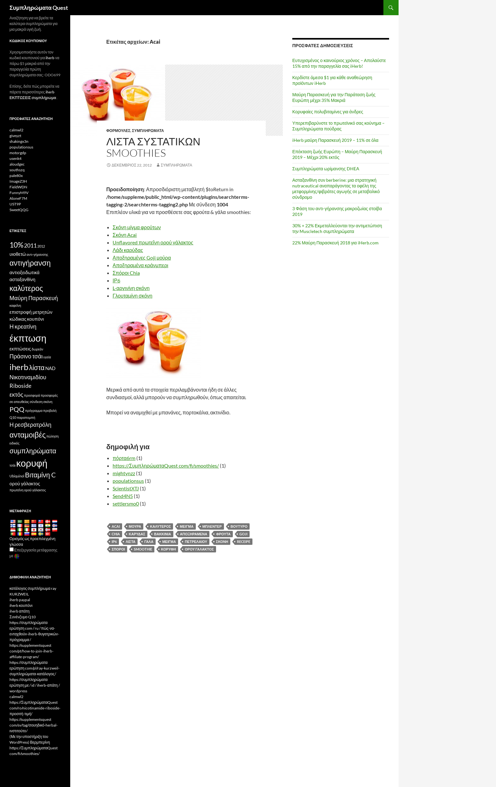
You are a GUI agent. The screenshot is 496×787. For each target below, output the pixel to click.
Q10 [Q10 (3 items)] (12, 417)
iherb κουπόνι (21, 605)
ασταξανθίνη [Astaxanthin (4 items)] (22, 279)
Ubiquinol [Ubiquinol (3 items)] (16, 476)
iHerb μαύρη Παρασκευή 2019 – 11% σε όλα (335, 140)
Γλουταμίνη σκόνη (132, 296)
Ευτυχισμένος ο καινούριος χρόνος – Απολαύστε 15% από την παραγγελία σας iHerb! (339, 63)
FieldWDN (18, 187)
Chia (116, 534)
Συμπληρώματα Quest (38, 7)
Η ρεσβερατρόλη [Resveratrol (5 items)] (30, 424)
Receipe (243, 541)
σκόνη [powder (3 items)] (48, 402)
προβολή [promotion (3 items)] (49, 410)
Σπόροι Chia (126, 273)
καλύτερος (160, 526)
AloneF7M (18, 198)
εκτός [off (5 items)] (16, 394)
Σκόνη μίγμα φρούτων (137, 227)
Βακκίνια (162, 534)
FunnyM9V (18, 192)
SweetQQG (18, 209)
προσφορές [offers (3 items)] (49, 395)
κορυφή (168, 549)
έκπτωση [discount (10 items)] (27, 337)
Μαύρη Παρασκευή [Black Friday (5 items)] (33, 297)
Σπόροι (118, 549)
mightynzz (124, 473)
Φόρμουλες (118, 130)
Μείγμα (186, 526)
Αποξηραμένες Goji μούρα (142, 258)
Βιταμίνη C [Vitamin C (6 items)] (40, 475)
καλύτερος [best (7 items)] (26, 288)
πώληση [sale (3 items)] (52, 436)
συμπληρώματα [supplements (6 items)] (32, 451)
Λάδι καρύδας (128, 250)
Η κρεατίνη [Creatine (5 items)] (22, 326)
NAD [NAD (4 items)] (50, 368)
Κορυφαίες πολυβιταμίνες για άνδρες (327, 111)
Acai (116, 526)
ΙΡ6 (116, 280)
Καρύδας (137, 534)
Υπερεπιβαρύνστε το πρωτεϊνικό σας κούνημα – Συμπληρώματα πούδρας (338, 125)
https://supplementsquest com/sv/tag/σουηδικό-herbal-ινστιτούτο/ (33, 725)
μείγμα (169, 541)
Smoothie (143, 549)
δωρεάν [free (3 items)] (37, 349)
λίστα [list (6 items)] (37, 367)
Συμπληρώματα (148, 130)
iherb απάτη (19, 611)
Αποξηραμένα (193, 534)
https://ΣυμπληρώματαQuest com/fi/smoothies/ (166, 466)
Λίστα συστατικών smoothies (153, 147)
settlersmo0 (126, 504)
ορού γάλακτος (199, 549)
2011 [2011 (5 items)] (30, 245)
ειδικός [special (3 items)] (14, 443)
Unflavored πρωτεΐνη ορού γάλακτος (153, 242)
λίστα (130, 541)
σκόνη (222, 541)
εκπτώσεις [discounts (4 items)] (20, 348)
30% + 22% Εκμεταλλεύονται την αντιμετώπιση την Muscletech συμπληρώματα (337, 228)
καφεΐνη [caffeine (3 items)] (15, 305)
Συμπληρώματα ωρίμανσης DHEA (325, 168)
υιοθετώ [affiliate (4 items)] (17, 254)
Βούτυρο (239, 526)
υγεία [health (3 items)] (47, 357)
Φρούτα (223, 534)
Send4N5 (123, 496)
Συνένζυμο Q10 (22, 616)
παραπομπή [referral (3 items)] (26, 417)
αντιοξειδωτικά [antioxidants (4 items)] (24, 272)
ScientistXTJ (126, 488)
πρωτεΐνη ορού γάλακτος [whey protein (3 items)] (27, 490)
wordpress (18, 691)
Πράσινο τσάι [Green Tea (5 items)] (26, 356)
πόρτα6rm (124, 458)
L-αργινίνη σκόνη (131, 288)
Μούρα (135, 526)
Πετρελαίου (196, 541)
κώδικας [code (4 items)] (18, 319)
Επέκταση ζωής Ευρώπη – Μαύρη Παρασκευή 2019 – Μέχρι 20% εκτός (337, 154)
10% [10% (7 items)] (16, 244)
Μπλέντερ (212, 526)
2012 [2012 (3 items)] (41, 246)
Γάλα (148, 541)
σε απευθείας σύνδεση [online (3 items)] (26, 402)
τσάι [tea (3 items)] (12, 465)
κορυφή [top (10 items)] (31, 463)
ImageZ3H (18, 181)
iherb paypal (19, 599)
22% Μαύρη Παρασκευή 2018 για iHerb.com (335, 242)
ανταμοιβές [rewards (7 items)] (27, 434)
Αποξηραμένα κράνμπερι (140, 265)
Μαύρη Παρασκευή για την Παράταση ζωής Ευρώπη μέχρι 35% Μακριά (333, 97)
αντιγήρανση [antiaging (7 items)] (30, 262)
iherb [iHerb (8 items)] (18, 367)
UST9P (15, 204)
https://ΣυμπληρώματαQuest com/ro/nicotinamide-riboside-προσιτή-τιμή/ (34, 708)
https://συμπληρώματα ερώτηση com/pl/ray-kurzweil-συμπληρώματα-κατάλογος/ (34, 668)
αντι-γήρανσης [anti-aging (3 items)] (37, 254)
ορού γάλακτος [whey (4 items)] (24, 483)
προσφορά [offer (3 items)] (32, 395)
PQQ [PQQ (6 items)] (16, 409)
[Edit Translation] (11, 549)
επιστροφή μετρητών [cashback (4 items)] (31, 312)
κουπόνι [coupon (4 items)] (35, 319)
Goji (243, 534)
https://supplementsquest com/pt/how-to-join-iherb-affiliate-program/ (31, 651)
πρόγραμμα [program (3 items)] (33, 410)
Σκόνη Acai (125, 235)
